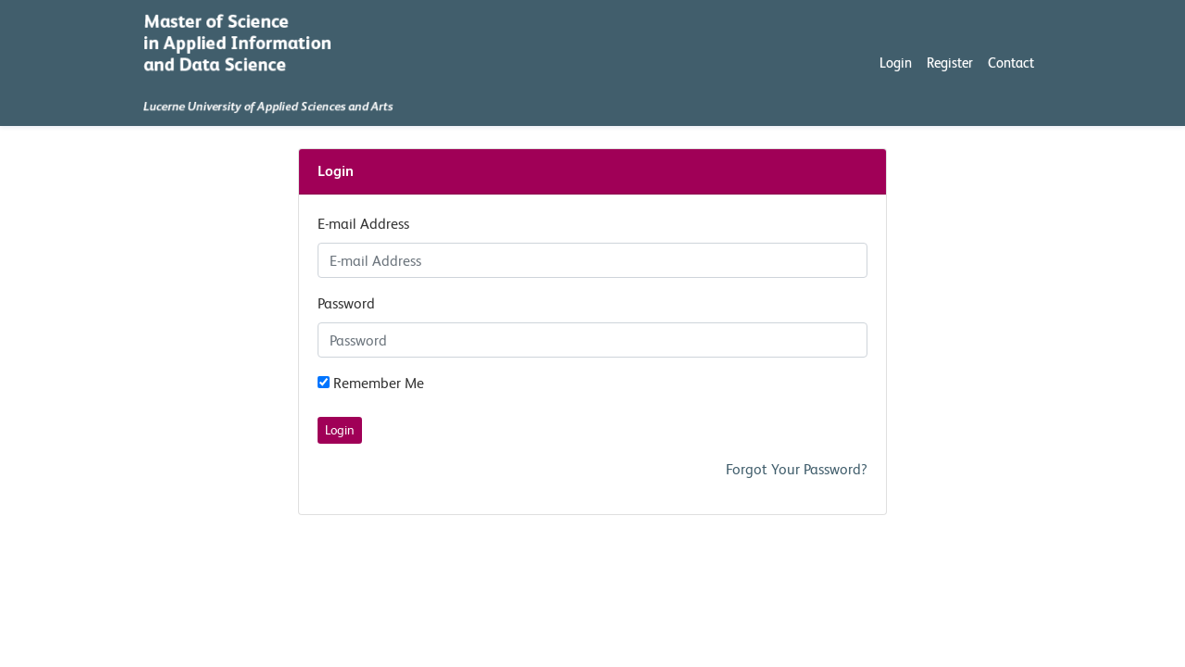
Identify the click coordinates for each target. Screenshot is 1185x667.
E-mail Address (363, 224)
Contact (1011, 62)
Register (950, 62)
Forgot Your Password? (796, 469)
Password (346, 303)
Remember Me (371, 383)
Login (895, 62)
